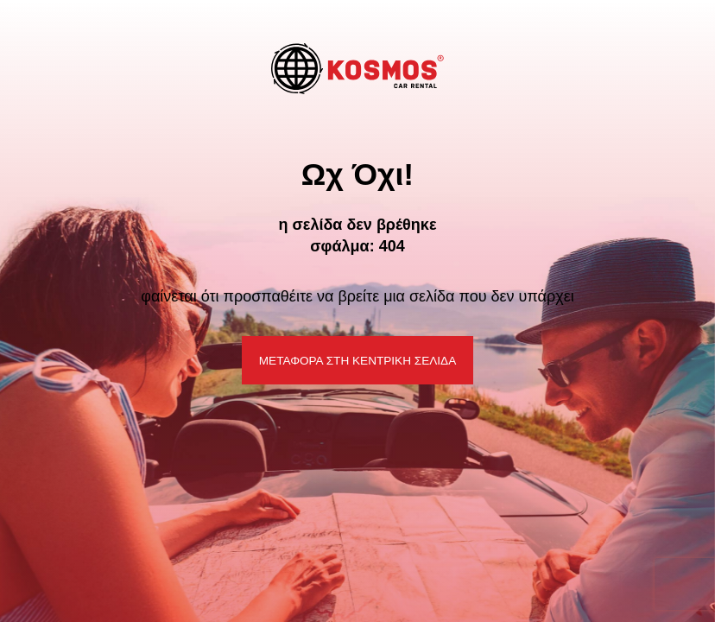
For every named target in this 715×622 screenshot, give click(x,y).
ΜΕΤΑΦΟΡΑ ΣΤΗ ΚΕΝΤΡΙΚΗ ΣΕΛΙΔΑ (357, 360)
